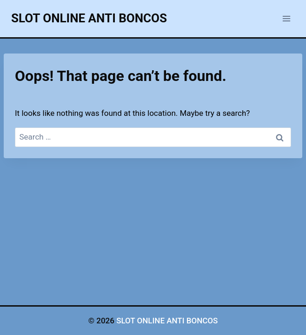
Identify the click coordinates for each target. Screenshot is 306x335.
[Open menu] (286, 18)
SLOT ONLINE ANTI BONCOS (167, 320)
